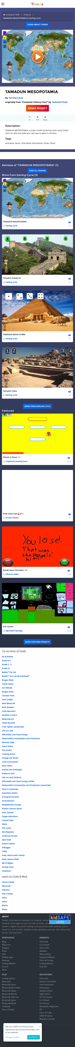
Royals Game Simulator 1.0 (15, 570)
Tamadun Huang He (12, 278)
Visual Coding (8, 882)
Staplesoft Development (16, 461)
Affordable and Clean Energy (15, 734)
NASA (4, 824)
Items (4, 901)
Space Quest (7, 746)
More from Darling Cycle (38, 406)
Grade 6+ (6, 668)
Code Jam (6, 1006)
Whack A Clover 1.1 (11, 457)
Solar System (8, 812)
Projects (27, 14)
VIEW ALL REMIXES (37, 170)
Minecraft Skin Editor (11, 987)
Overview (44, 941)
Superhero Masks (10, 793)
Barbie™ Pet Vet (9, 672)
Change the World (10, 758)
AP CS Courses (46, 997)
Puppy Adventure (10, 816)
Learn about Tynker (37, 24)
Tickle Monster (8, 723)
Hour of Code (8, 1009)
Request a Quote (47, 1019)
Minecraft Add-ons (10, 997)
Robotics (6, 890)
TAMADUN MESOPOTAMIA (15, 221)
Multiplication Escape (11, 804)
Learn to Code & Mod (14, 876)
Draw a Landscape (10, 789)
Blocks (5, 905)
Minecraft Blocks (9, 994)
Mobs (4, 909)
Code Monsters (9, 711)
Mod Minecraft (8, 703)
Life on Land (7, 730)
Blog (4, 941)
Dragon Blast (7, 680)
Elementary (45, 987)
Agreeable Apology (14, 630)
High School (45, 994)
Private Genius (12, 517)
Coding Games (8, 978)
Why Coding (45, 954)
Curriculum (45, 944)
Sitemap (5, 960)
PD (41, 1009)
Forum (5, 966)
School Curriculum (48, 981)
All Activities (7, 656)
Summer (43, 966)
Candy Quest (7, 684)
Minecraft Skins (9, 984)
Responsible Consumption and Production (21, 738)
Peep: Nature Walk (10, 859)
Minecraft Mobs (9, 990)
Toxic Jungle (7, 699)
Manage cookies (12, 1037)
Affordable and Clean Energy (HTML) (18, 781)
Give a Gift (44, 947)
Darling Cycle (16, 98)
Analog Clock (8, 867)
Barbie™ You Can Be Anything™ (16, 676)
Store (4, 969)
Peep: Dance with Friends (13, 855)
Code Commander (10, 762)
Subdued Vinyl (59, 102)
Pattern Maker (8, 843)
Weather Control (9, 715)
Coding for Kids (12, 14)
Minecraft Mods (9, 1003)
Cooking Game (8, 754)
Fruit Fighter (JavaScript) (13, 726)
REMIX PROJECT (37, 108)
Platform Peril (8, 773)
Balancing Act (8, 719)
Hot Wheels (7, 688)
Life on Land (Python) (11, 777)
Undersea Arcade (9, 836)
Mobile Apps (7, 957)
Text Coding (7, 893)
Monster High (8, 742)
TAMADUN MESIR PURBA (14, 334)
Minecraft (6, 886)
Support (5, 947)
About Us (6, 944)
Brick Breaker (8, 707)
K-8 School (44, 1003)
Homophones (8, 801)
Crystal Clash (8, 820)
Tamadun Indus (10, 391)
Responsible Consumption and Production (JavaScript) (26, 785)
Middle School (46, 990)
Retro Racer (7, 765)
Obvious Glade (12, 574)
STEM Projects (46, 1015)
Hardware (6, 871)
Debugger (6, 847)
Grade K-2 (6, 660)
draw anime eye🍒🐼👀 (13, 513)
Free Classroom (46, 984)
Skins (4, 897)
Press (4, 951)
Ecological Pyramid (10, 797)
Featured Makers (47, 957)
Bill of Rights (7, 863)
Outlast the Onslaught (12, 769)
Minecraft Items (9, 1000)
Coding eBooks (8, 963)
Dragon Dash (7, 691)
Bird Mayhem (8, 832)
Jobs (4, 954)
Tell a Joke (6, 828)
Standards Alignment (49, 1006)
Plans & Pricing (46, 960)
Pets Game (7, 750)
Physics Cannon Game (12, 808)
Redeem (43, 951)
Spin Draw (6, 839)
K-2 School (44, 1000)
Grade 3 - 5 (7, 664)
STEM (4, 851)
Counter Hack (8, 695)
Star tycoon (8, 626)
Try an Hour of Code (14, 651)
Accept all (33, 1037)
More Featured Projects (37, 642)
